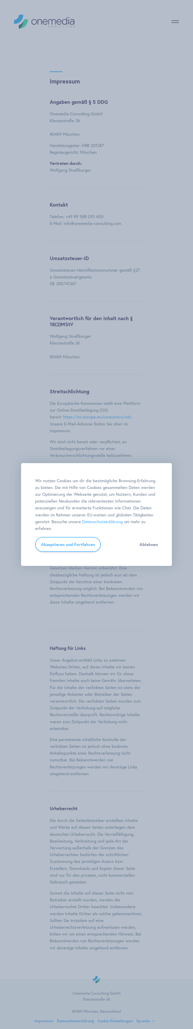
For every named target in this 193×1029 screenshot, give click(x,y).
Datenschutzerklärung (102, 521)
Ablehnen (148, 544)
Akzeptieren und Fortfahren (68, 544)
